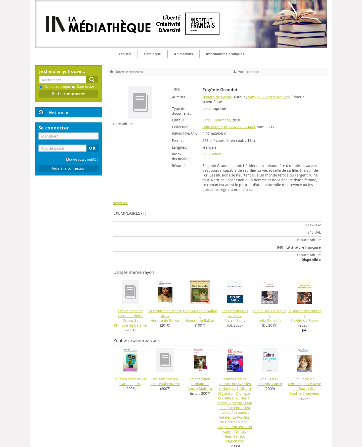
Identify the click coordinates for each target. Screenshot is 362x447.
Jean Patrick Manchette (235, 438)
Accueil (124, 54)
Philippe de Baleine (130, 325)
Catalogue (152, 54)
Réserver (120, 202)
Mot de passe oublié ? (82, 159)
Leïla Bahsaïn (269, 320)
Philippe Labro (269, 383)
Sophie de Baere (304, 320)
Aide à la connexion (68, 168)
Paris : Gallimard (216, 120)
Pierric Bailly (234, 320)
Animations (183, 54)
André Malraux (200, 388)
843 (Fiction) (212, 154)
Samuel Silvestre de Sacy (269, 97)
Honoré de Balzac (217, 97)
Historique (59, 112)
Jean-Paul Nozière (165, 383)
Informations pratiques (225, 54)
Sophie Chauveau (304, 393)
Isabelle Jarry (130, 383)
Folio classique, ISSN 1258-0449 (228, 126)
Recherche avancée (68, 93)
